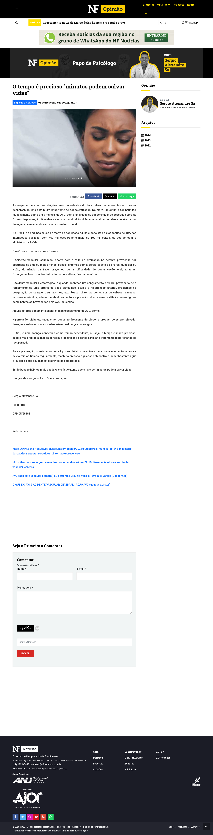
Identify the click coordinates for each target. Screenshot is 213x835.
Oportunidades (134, 757)
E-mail (81, 568)
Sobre (172, 826)
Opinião (162, 4)
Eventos (129, 763)
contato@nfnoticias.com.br (46, 764)
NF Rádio (130, 769)
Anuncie (195, 826)
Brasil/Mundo (133, 751)
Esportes (98, 763)
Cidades (98, 769)
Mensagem (25, 587)
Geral (96, 751)
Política (98, 757)
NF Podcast (163, 757)
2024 (146, 135)
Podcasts (178, 4)
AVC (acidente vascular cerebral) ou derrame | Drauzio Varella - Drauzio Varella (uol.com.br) (70, 475)
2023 (146, 140)
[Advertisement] (74, 515)
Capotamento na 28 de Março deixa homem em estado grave (84, 22)
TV (145, 13)
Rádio (191, 4)
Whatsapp (190, 22)
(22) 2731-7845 (21, 764)
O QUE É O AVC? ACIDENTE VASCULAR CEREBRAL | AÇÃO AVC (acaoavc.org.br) (61, 484)
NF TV (160, 751)
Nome (21, 568)
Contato (182, 826)
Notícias (148, 4)
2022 (146, 145)
